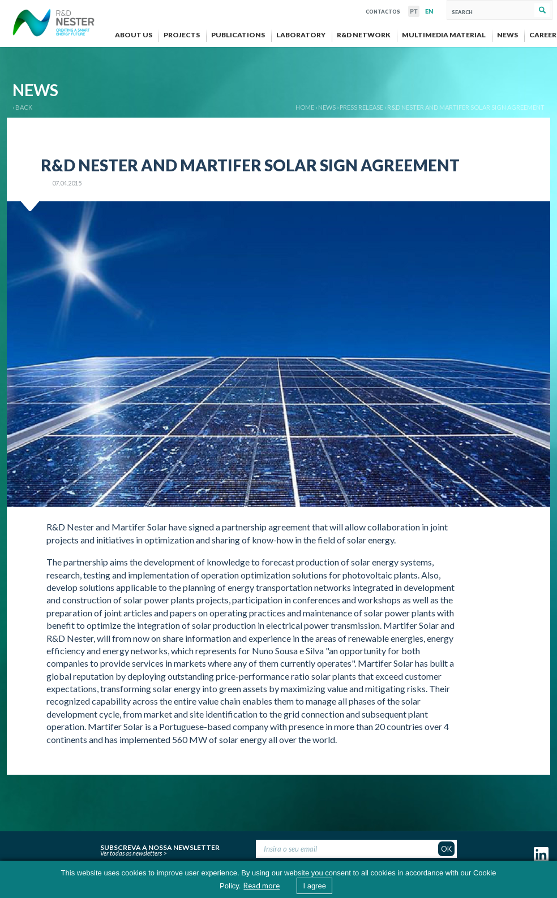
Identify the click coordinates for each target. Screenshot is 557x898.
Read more (261, 885)
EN (429, 11)
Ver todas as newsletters (131, 853)
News (327, 107)
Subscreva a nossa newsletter (160, 846)
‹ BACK (22, 107)
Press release (361, 107)
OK (446, 848)
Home (304, 107)
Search (542, 10)
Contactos (383, 10)
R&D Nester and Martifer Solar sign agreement (466, 107)
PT (413, 11)
